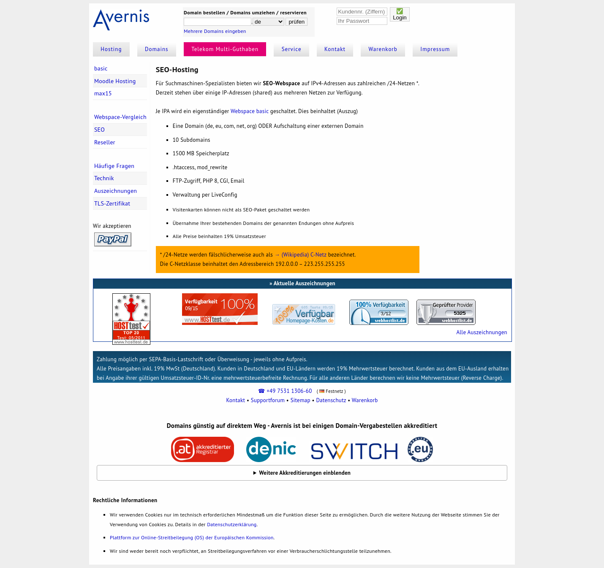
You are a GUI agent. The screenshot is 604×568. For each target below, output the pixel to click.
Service (292, 49)
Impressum (435, 49)
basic (101, 68)
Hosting (111, 49)
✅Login (400, 14)
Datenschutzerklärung (231, 524)
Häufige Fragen (114, 166)
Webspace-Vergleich (120, 117)
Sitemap (300, 400)
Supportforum (268, 400)
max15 (103, 93)
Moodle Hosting (115, 81)
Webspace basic (250, 111)
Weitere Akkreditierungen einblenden (305, 472)
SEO (99, 129)
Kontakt (335, 49)
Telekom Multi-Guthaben (224, 49)
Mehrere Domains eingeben (215, 31)
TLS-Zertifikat (112, 203)
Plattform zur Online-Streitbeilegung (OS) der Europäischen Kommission (191, 537)
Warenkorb (383, 49)
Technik (104, 178)
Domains (157, 49)
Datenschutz (331, 400)
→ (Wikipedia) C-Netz (300, 254)
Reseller (104, 142)
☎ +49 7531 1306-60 (285, 391)
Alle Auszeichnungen (481, 332)
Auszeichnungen (115, 191)
